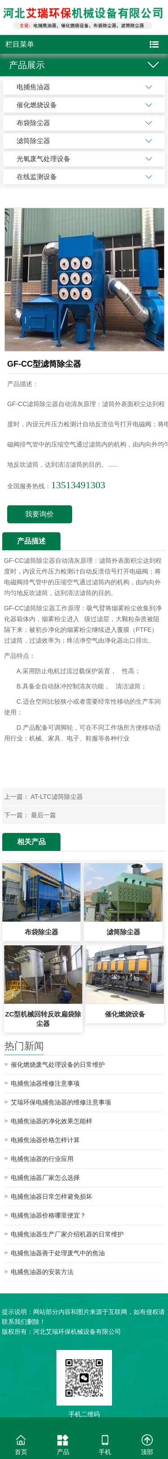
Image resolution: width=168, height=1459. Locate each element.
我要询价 (39, 514)
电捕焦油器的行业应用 (42, 1158)
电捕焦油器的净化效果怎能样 (51, 1121)
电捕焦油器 (33, 87)
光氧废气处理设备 (43, 158)
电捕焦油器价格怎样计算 (45, 1140)
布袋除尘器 (33, 123)
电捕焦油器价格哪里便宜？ (48, 1215)
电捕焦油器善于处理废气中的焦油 (58, 1253)
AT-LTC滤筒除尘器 (57, 796)
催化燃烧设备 (37, 105)
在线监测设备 (37, 176)
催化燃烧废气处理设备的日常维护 (58, 1064)
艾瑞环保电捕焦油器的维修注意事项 (61, 1102)
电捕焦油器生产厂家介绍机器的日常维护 (67, 1234)
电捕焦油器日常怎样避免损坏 (51, 1196)
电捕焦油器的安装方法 (42, 1271)
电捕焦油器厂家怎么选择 (45, 1177)
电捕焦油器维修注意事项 (45, 1083)
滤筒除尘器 (33, 141)
